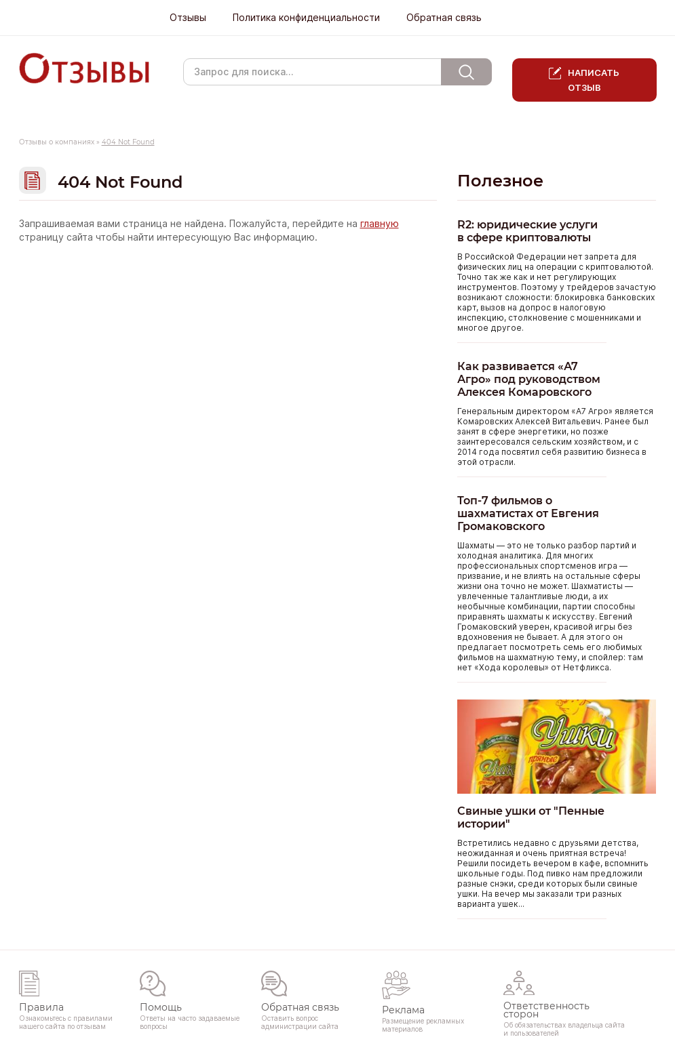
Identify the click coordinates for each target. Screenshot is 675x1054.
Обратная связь (444, 17)
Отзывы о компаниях (56, 142)
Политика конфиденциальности (306, 17)
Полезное (500, 180)
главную (379, 223)
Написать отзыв (594, 80)
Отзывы (188, 17)
